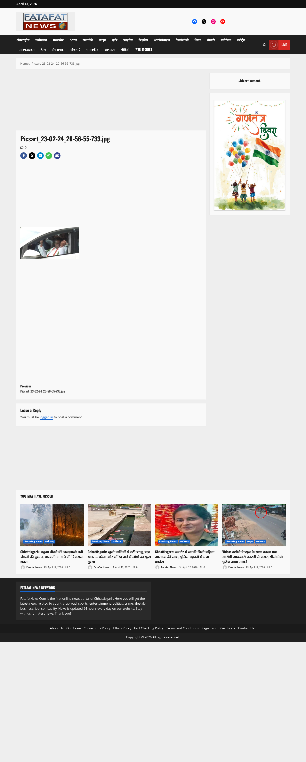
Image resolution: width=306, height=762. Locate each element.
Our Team (73, 628)
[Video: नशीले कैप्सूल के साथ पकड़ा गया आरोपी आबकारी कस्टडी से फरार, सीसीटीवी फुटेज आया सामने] (254, 525)
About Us (57, 628)
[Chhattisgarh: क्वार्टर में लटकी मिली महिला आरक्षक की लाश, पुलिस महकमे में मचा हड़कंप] (186, 525)
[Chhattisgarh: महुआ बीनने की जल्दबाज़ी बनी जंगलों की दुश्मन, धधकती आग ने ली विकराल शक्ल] (52, 525)
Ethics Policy (122, 628)
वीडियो (125, 49)
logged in (46, 417)
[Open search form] (264, 45)
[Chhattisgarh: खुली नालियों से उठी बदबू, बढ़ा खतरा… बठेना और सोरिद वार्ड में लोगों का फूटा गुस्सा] (119, 525)
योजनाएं (75, 49)
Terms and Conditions (182, 628)
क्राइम (102, 39)
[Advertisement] (111, 101)
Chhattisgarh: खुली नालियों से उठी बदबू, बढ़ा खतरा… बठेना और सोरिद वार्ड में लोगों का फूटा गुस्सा (119, 556)
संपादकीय (92, 49)
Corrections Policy (97, 628)
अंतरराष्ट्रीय (22, 39)
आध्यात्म (109, 49)
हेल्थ (43, 49)
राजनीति (88, 39)
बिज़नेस (143, 39)
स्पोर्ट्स (241, 39)
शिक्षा (198, 39)
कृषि (114, 39)
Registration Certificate (218, 628)
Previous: (65, 389)
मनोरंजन (226, 39)
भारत (73, 39)
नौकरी (211, 39)
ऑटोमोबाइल (162, 39)
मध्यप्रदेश (58, 39)
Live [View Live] (278, 45)
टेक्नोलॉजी (182, 39)
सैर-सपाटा (58, 49)
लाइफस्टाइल (27, 49)
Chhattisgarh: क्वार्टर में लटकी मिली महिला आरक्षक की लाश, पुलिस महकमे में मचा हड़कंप (184, 556)
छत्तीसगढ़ (41, 39)
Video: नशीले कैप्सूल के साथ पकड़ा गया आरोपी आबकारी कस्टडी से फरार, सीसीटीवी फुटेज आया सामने (252, 556)
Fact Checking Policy (149, 628)
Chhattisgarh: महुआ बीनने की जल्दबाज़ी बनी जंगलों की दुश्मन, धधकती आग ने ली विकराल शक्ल (51, 556)
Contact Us (246, 628)
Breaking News (33, 541)
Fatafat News (31, 567)
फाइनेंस (128, 39)
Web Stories (143, 49)
